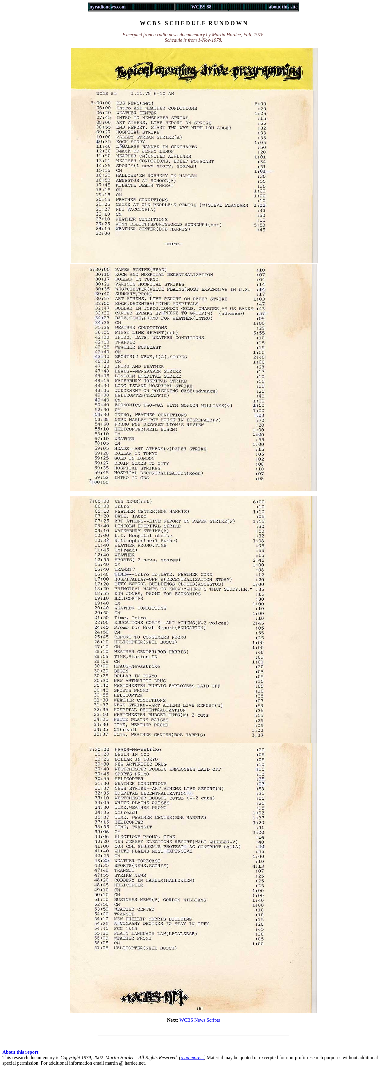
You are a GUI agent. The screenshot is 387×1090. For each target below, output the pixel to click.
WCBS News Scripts (199, 1020)
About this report (20, 1052)
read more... (192, 1057)
